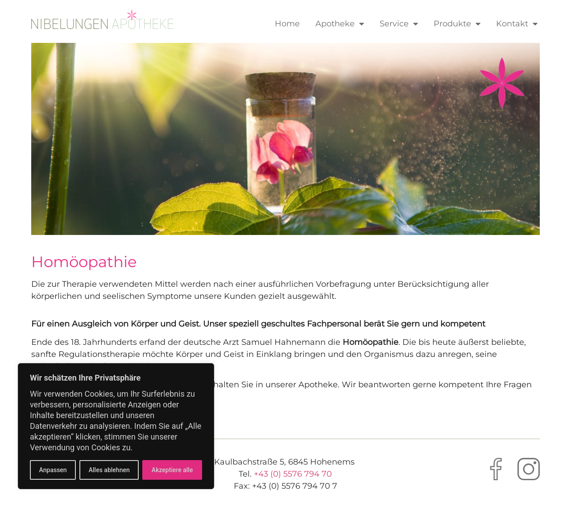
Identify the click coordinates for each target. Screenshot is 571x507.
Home (287, 24)
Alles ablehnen (109, 469)
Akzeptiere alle (172, 469)
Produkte (457, 23)
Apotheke (339, 23)
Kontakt (517, 23)
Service (399, 23)
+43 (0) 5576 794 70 (293, 474)
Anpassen (53, 469)
